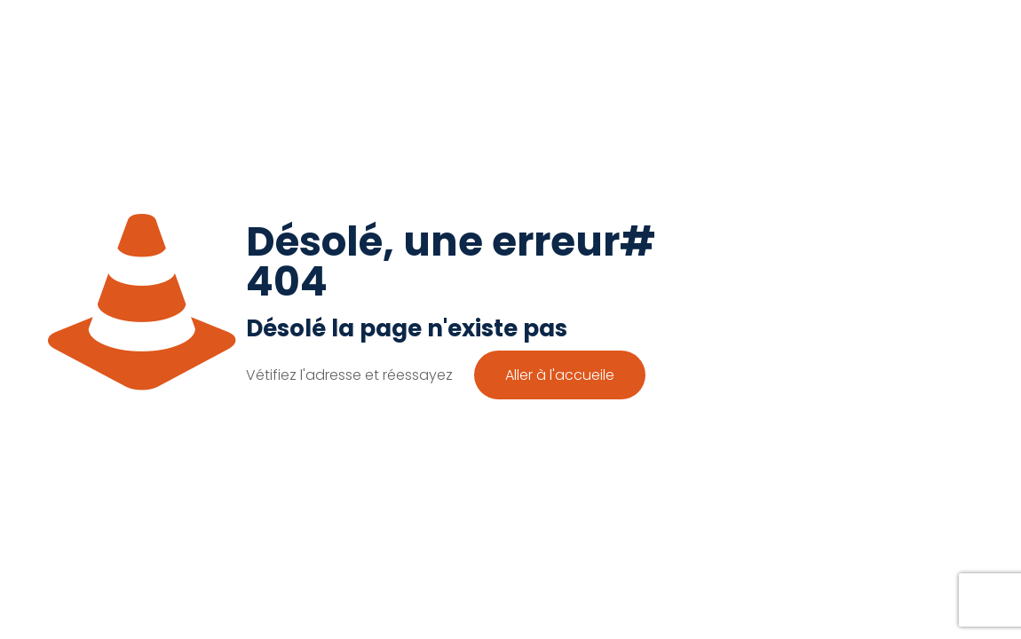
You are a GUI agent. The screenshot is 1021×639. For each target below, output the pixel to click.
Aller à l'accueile (559, 375)
